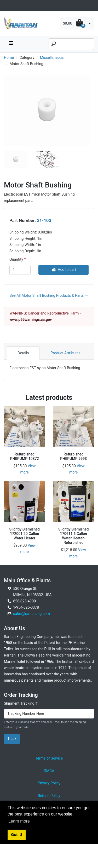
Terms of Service (49, 758)
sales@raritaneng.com (31, 614)
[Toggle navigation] (7, 5)
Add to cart (63, 269)
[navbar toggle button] (11, 44)
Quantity (16, 259)
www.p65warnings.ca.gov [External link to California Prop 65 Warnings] (30, 319)
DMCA (49, 771)
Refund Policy (49, 796)
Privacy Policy (49, 783)
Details (23, 353)
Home (9, 57)
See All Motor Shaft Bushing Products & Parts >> (48, 295)
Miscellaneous (52, 57)
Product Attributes (65, 353)
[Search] (71, 44)
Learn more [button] (19, 821)
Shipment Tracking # (21, 703)
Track (11, 739)
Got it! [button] (16, 834)
